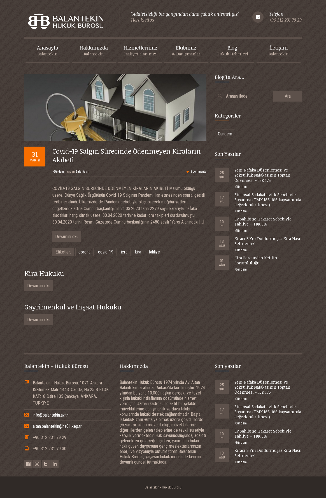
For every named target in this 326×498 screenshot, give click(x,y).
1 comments (198, 171)
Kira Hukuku (44, 273)
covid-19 (105, 252)
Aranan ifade (237, 96)
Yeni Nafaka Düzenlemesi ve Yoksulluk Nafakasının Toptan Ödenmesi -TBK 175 (262, 175)
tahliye (154, 252)
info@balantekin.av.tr (50, 415)
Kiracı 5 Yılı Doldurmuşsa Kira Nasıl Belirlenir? (268, 241)
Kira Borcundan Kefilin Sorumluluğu (255, 260)
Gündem (58, 171)
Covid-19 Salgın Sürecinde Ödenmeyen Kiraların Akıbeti (126, 155)
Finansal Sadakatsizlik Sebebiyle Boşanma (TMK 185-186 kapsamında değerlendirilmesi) (267, 199)
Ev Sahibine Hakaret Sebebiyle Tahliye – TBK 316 (263, 221)
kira (138, 252)
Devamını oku (66, 236)
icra (124, 252)
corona (84, 252)
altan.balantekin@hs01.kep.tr (57, 426)
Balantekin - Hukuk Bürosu (163, 487)
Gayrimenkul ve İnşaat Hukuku (72, 306)
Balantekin (82, 171)
